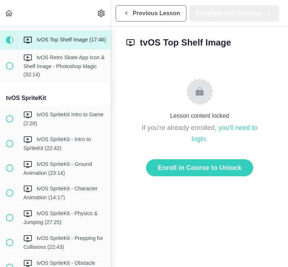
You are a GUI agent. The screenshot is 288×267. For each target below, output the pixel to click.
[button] (9, 13)
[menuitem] (101, 13)
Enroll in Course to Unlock (199, 167)
